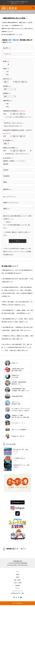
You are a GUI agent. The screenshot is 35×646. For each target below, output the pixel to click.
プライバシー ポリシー (19, 251)
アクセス (17, 588)
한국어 (26, 1)
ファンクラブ (21, 3)
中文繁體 (22, 1)
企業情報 (17, 585)
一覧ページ (23, 548)
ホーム (17, 571)
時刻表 (17, 577)
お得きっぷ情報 (17, 582)
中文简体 (17, 1)
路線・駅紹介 (17, 580)
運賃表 (17, 574)
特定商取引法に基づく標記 (17, 593)
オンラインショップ (17, 591)
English (12, 1)
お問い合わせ (14, 3)
